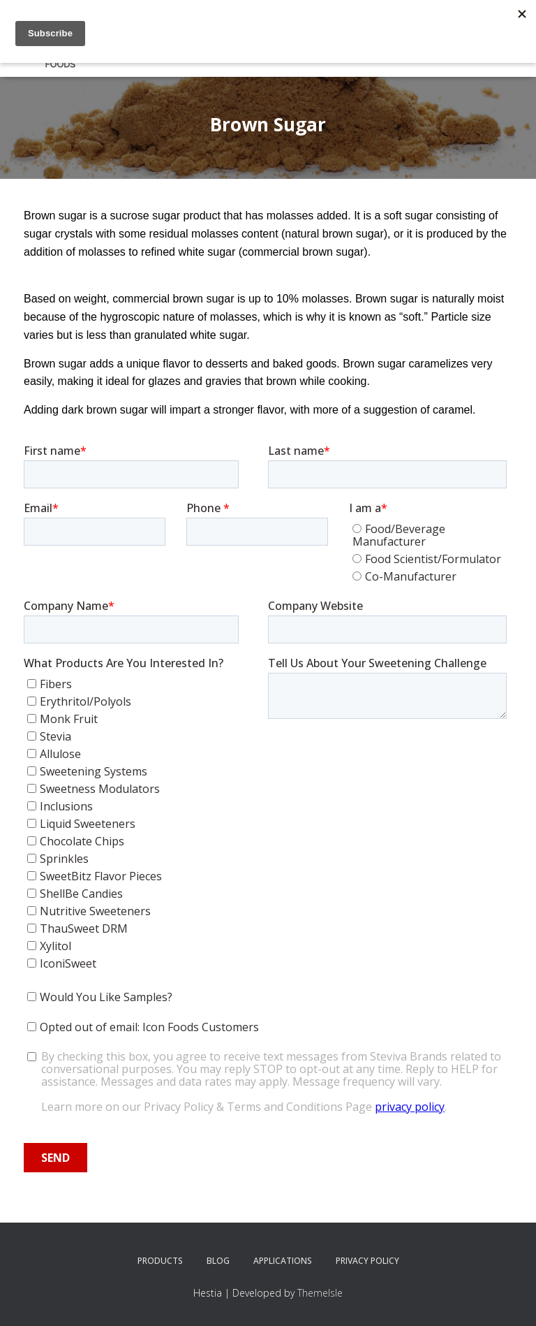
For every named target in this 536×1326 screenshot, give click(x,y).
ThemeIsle (320, 1292)
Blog (218, 1261)
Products (160, 1261)
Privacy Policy (367, 1261)
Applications (282, 1261)
